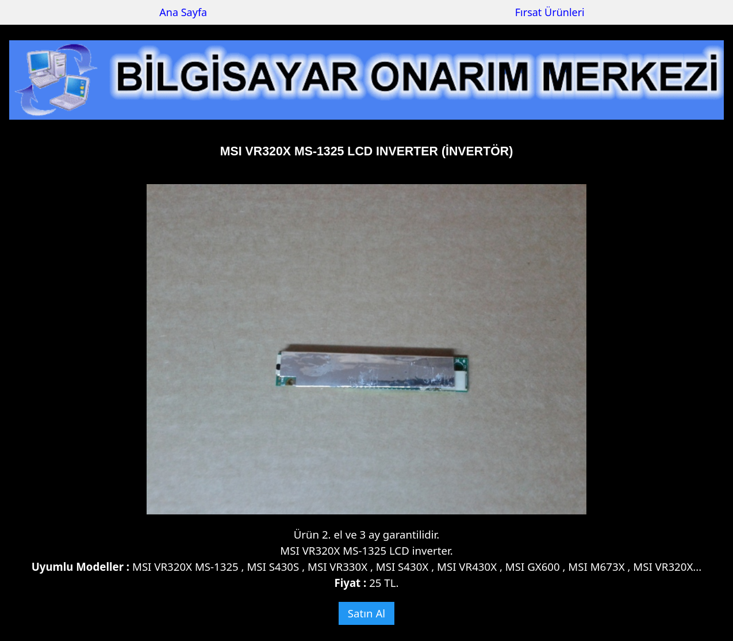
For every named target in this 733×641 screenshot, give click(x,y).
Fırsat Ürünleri (550, 12)
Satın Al (366, 613)
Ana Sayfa (183, 12)
